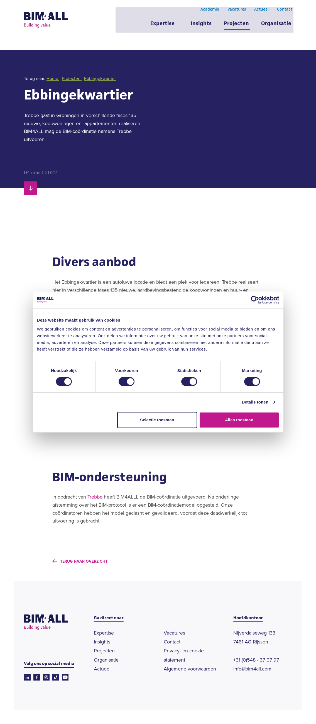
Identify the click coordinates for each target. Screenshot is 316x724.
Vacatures (236, 13)
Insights (200, 28)
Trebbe (95, 497)
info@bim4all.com (252, 668)
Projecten (236, 28)
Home (52, 78)
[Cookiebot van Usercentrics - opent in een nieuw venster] (255, 300)
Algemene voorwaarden (190, 668)
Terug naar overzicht (83, 561)
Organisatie (276, 28)
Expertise (162, 28)
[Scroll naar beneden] (30, 188)
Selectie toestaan (157, 419)
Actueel (261, 13)
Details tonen (255, 402)
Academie (209, 13)
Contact (284, 13)
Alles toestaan (239, 419)
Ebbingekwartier (100, 78)
